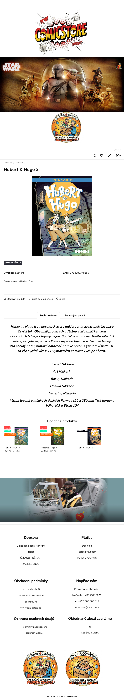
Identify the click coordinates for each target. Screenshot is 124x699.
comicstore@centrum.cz (86, 608)
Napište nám (86, 581)
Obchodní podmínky (31, 581)
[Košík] (118, 155)
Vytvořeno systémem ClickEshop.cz (62, 697)
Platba (86, 538)
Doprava (31, 538)
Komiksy (8, 162)
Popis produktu (48, 316)
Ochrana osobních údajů (34, 619)
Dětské (19, 162)
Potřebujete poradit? (76, 316)
